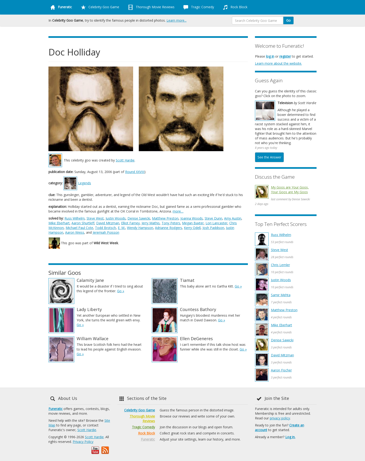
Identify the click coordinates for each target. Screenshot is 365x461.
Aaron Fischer (281, 370)
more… (178, 211)
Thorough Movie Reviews (150, 7)
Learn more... (176, 20)
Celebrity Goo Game (99, 7)
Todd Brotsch (105, 227)
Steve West (95, 218)
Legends (84, 183)
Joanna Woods (191, 218)
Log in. (290, 437)
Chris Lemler (280, 265)
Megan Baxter (193, 223)
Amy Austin (232, 218)
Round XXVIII (134, 171)
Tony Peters (171, 223)
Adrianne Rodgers (168, 227)
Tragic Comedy (198, 7)
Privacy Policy (83, 441)
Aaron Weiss (74, 232)
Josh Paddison (213, 227)
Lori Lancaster (216, 223)
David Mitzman (107, 223)
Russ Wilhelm (74, 218)
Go (288, 20)
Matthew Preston (165, 218)
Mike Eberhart (59, 223)
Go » (120, 291)
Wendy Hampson (140, 227)
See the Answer (269, 157)
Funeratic (55, 408)
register (285, 56)
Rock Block (234, 7)
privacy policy (280, 418)
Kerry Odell (192, 227)
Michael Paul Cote (79, 227)
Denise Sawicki (138, 218)
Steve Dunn (213, 218)
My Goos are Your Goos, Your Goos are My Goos (290, 189)
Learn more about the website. (278, 63)
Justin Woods (116, 218)
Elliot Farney (130, 223)
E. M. (121, 227)
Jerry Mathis (151, 223)
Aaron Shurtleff (82, 223)
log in (270, 56)
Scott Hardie (125, 160)
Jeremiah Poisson (106, 232)
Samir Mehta (280, 295)
